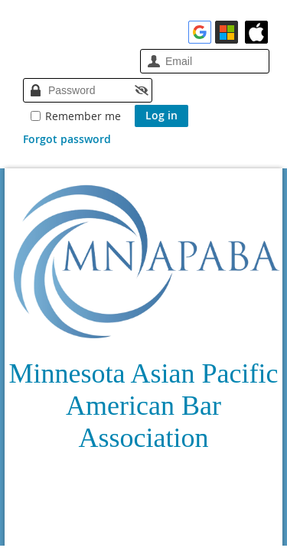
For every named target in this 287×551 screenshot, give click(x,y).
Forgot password (67, 139)
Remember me (83, 116)
